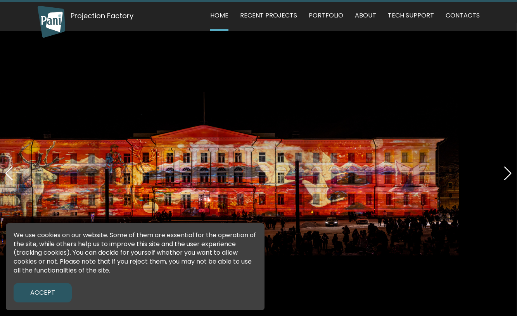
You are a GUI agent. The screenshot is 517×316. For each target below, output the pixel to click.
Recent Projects (268, 15)
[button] (508, 173)
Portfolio (326, 15)
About (365, 15)
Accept (42, 292)
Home (219, 15)
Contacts (463, 15)
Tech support (411, 15)
